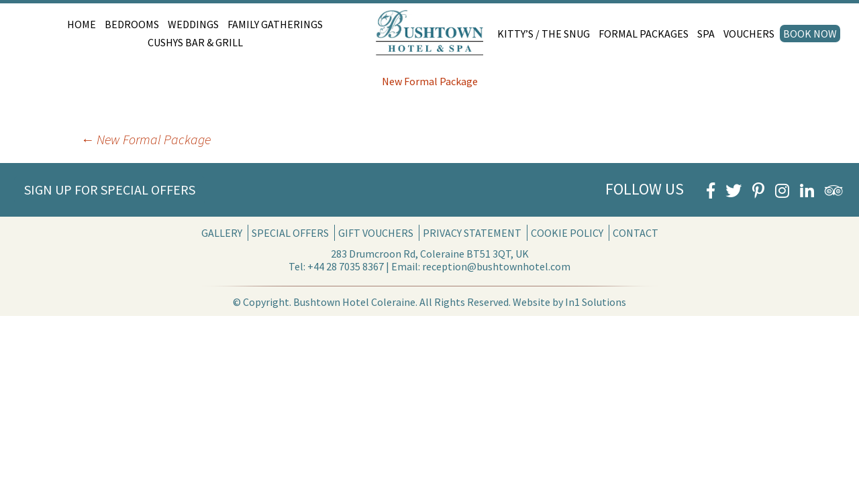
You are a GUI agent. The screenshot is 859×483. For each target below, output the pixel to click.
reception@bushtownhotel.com (496, 266)
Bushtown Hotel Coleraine (354, 302)
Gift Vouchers (375, 232)
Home (81, 24)
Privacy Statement (472, 232)
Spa (706, 33)
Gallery (221, 232)
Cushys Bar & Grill (195, 42)
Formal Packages (644, 33)
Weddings (193, 24)
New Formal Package (430, 81)
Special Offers (290, 232)
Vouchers (748, 33)
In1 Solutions (595, 302)
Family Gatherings (275, 24)
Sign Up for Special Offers (109, 189)
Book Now (810, 33)
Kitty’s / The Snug (543, 33)
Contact (635, 232)
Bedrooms (132, 24)
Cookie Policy (567, 232)
